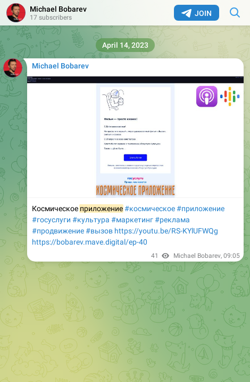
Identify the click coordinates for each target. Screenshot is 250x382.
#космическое (149, 208)
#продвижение (58, 231)
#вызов (99, 231)
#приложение (200, 208)
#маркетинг (132, 219)
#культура (91, 219)
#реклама (172, 219)
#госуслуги (51, 219)
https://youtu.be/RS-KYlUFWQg (166, 231)
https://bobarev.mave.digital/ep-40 (89, 242)
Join (196, 13)
